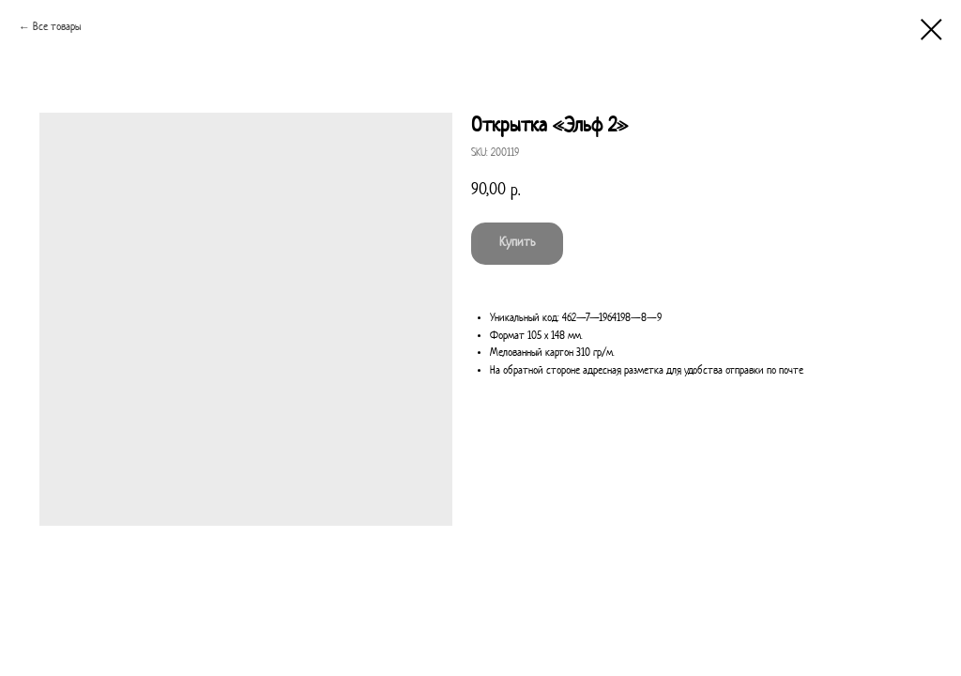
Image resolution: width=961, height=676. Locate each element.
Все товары (57, 27)
